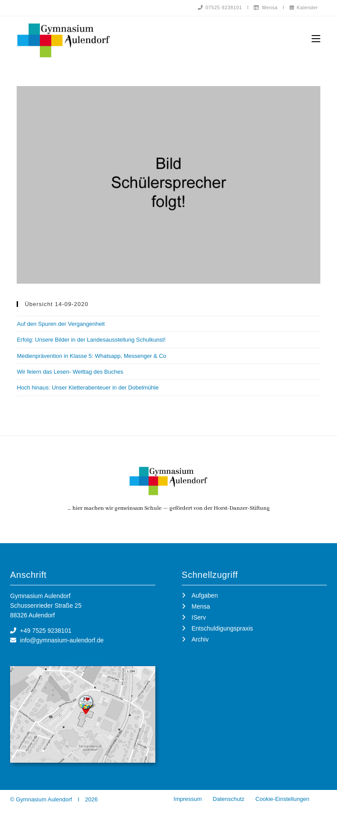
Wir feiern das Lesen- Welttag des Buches (70, 372)
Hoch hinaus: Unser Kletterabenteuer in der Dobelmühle (87, 388)
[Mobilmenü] (316, 39)
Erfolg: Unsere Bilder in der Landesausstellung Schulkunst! (91, 340)
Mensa (265, 7)
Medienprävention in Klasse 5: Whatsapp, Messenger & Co (91, 356)
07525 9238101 (219, 7)
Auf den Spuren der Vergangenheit (60, 324)
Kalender (303, 7)
